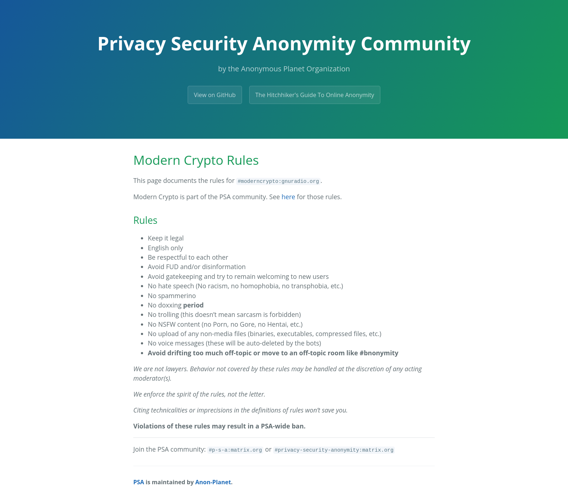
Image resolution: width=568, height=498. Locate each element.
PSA (138, 482)
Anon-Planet (213, 482)
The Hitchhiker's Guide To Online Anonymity (314, 95)
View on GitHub (214, 95)
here (288, 196)
